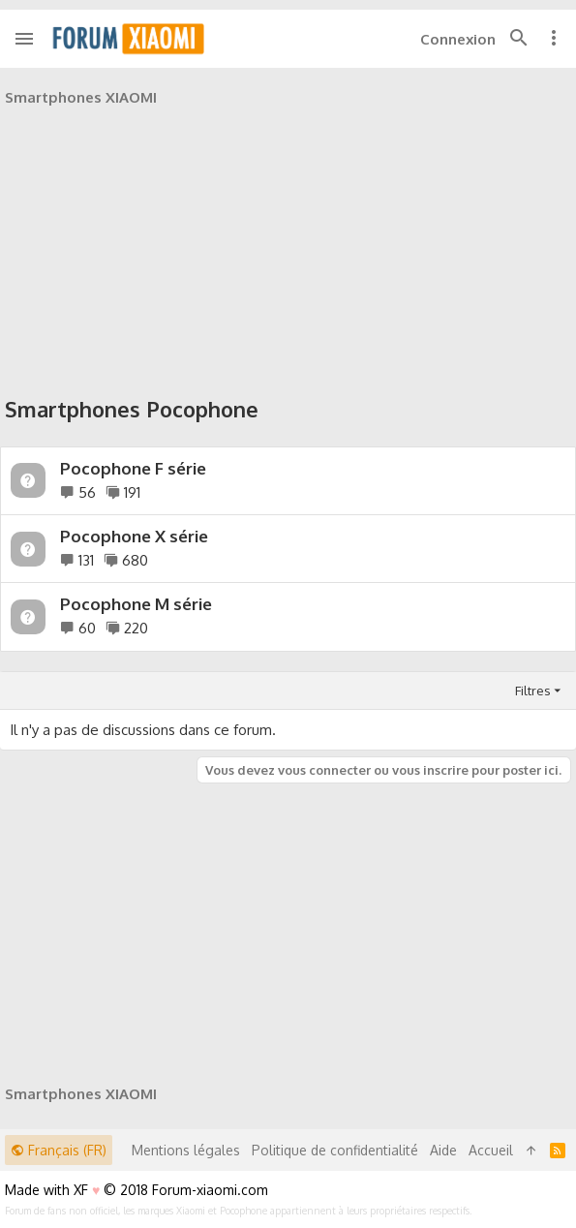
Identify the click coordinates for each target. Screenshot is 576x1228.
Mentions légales (186, 1150)
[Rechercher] (518, 38)
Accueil (491, 1150)
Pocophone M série (136, 604)
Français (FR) (58, 1150)
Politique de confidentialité (335, 1150)
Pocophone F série (133, 468)
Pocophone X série (134, 536)
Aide (443, 1150)
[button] (25, 38)
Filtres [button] (533, 690)
